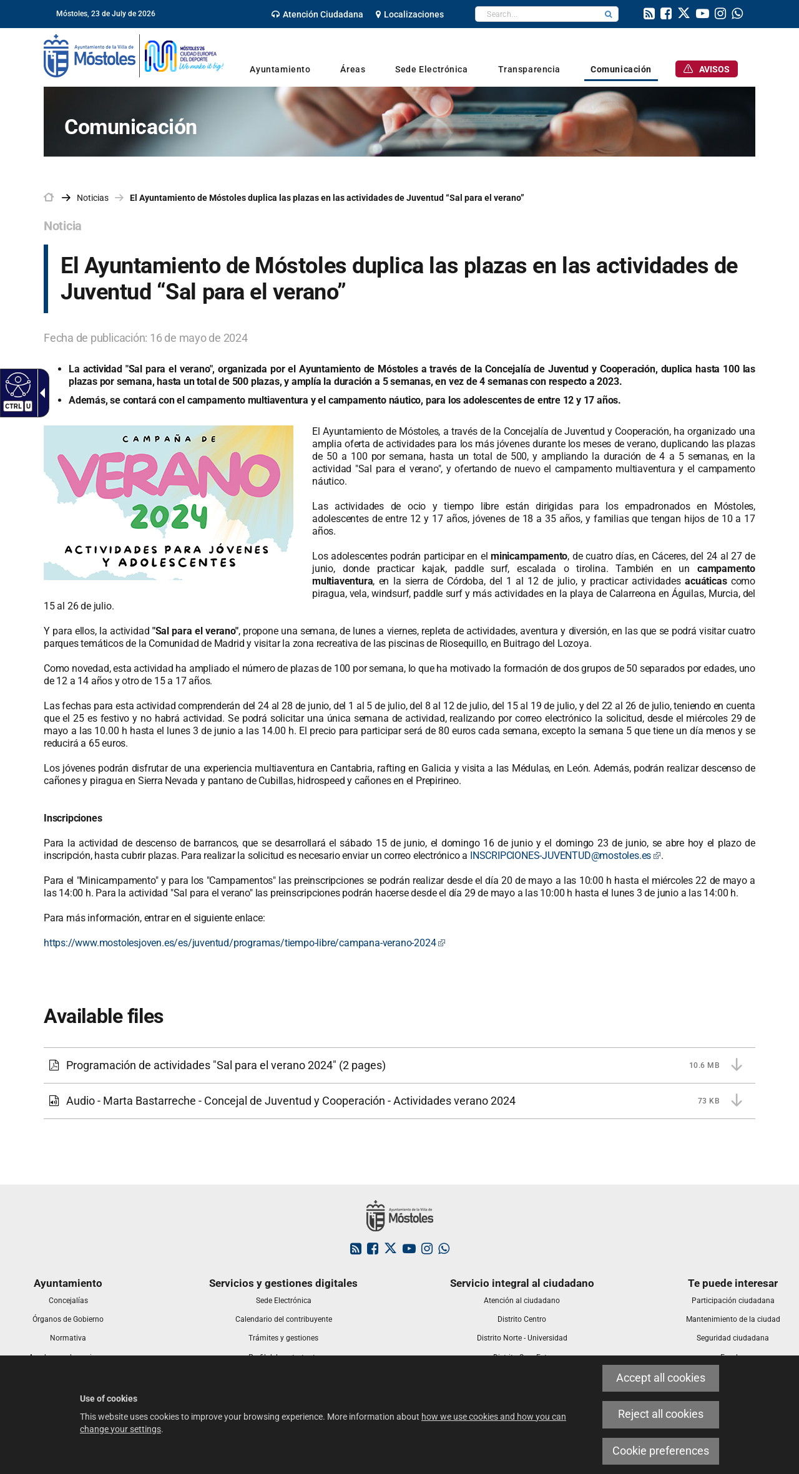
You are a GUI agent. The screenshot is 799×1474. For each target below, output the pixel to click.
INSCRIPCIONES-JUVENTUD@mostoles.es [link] (565, 855)
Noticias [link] (93, 198)
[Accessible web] (16, 384)
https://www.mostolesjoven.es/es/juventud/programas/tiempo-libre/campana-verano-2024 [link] (245, 943)
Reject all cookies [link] (660, 1414)
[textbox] (537, 14)
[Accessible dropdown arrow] (40, 393)
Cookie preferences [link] (660, 1451)
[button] (609, 14)
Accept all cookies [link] (660, 1378)
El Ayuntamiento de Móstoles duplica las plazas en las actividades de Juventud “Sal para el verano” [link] (327, 198)
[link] (317, 14)
